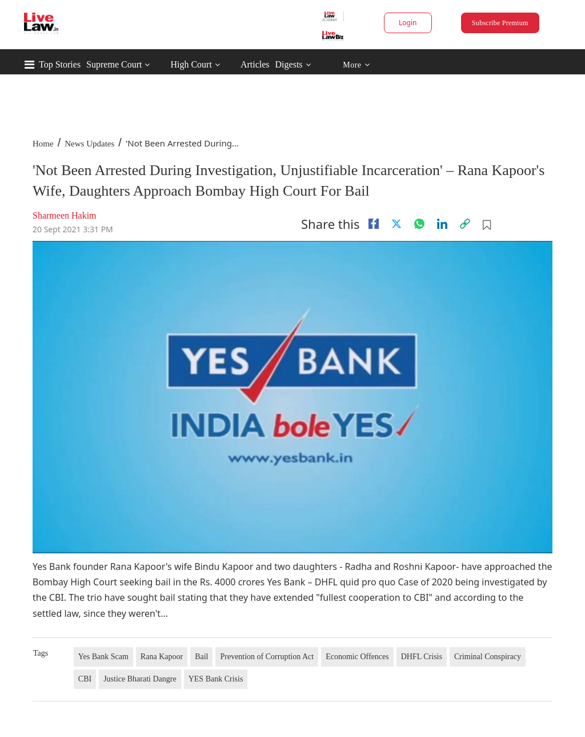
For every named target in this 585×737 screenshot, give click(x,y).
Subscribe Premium (500, 23)
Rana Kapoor (162, 656)
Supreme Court (114, 64)
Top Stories (60, 64)
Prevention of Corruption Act (267, 656)
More (356, 65)
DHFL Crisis (421, 656)
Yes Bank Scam (103, 656)
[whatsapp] (419, 224)
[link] (465, 224)
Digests (289, 64)
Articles (255, 64)
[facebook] (373, 224)
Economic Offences (357, 656)
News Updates (89, 143)
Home (43, 143)
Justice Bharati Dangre (140, 679)
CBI (84, 679)
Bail (201, 656)
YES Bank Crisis (216, 679)
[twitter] (396, 224)
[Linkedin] (442, 224)
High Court (190, 64)
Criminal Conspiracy (487, 656)
